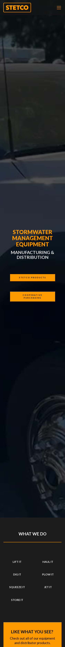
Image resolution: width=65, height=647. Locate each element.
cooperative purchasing (32, 296)
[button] (58, 7)
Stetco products (32, 277)
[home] (17, 7)
